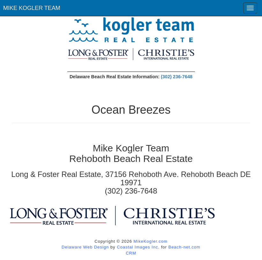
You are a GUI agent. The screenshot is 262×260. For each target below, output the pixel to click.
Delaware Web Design (85, 247)
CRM (131, 253)
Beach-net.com (184, 247)
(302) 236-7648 (176, 76)
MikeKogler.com (150, 241)
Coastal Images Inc (137, 247)
